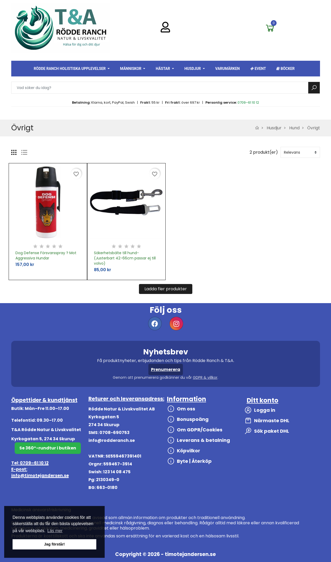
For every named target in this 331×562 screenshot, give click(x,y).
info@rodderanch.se (111, 440)
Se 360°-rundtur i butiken (47, 448)
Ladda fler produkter (165, 289)
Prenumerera (165, 369)
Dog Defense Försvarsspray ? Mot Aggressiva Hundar (45, 255)
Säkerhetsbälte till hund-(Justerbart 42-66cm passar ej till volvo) (125, 258)
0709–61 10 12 (248, 102)
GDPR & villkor (205, 377)
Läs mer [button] (55, 530)
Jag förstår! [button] (54, 544)
